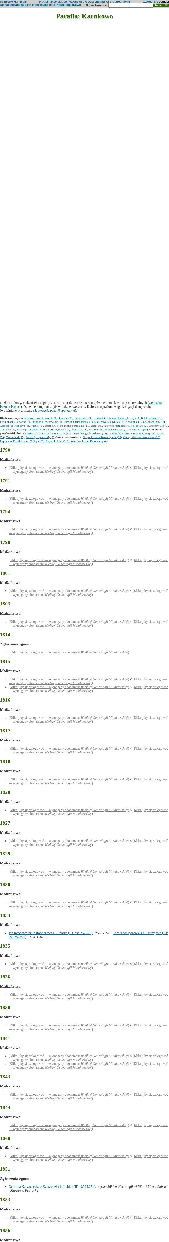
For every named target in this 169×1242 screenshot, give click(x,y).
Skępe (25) (25, 421)
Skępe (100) (79, 433)
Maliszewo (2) (102, 421)
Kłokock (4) (101, 418)
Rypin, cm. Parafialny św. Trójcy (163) (22, 441)
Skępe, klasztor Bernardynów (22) (102, 437)
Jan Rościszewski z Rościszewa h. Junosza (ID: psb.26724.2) (51, 933)
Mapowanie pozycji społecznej (54, 410)
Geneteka (155, 403)
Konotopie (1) (134, 421)
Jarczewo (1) (66, 418)
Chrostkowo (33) (97, 433)
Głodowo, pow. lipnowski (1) (40, 418)
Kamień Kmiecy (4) (41, 429)
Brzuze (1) (22, 429)
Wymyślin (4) (62, 429)
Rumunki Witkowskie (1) (47, 421)
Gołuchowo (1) (83, 418)
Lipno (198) (49, 433)
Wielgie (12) (115, 433)
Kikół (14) (118, 421)
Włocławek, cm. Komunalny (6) (89, 441)
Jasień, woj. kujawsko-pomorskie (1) (111, 425)
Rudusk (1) (36, 425)
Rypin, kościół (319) (57, 441)
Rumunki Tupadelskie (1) (78, 421)
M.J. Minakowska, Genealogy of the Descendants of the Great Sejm (84, 1)
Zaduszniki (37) (15, 437)
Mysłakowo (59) (138, 429)
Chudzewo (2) (119, 429)
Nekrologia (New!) (69, 4)
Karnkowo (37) (32, 433)
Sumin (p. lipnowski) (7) (40, 437)
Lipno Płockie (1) (119, 418)
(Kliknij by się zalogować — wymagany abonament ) (69, 468)
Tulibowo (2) (7, 429)
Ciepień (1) (6, 425)
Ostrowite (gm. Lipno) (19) (139, 433)
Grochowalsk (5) (158, 425)
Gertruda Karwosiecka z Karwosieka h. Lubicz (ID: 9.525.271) (52, 1186)
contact (164, 1)
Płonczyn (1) (21, 425)
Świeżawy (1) (79, 429)
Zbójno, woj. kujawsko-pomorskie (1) (66, 425)
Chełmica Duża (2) (154, 421)
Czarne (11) (64, 433)
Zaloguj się (150, 1)
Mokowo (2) (140, 425)
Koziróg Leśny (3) (99, 429)
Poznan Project (10, 406)
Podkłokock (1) (9, 421)
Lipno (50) (136, 418)
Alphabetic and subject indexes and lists (27, 4)
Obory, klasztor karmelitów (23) (141, 437)
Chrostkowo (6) (153, 418)
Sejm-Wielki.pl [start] (14, 1)
